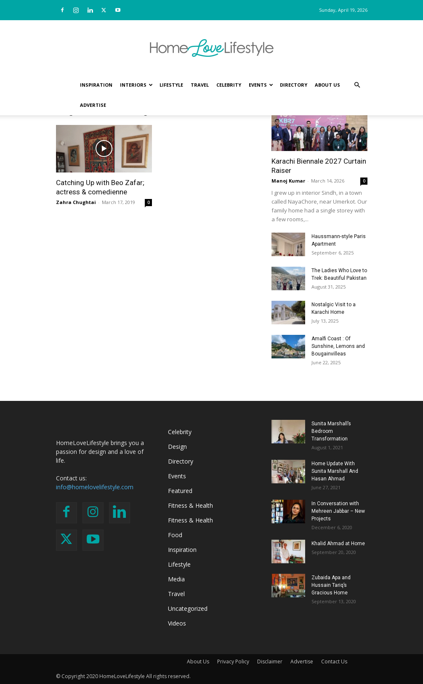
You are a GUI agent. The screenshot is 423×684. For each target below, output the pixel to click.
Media (176, 579)
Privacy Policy (233, 661)
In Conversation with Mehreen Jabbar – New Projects (338, 511)
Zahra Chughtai (76, 202)
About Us (327, 85)
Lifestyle (171, 85)
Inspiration (96, 85)
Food (175, 535)
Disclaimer (269, 661)
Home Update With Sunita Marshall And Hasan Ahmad (334, 471)
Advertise (93, 105)
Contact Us (334, 661)
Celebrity (228, 85)
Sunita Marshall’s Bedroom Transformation (331, 431)
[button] (357, 85)
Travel (200, 85)
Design (177, 447)
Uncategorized (188, 608)
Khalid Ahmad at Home (338, 543)
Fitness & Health (190, 505)
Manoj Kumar (288, 181)
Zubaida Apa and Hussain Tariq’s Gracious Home (331, 585)
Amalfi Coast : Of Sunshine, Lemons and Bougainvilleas (338, 346)
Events (261, 85)
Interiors (136, 85)
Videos (177, 623)
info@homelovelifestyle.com (94, 487)
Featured (180, 491)
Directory (293, 85)
